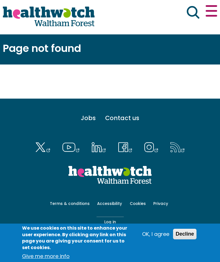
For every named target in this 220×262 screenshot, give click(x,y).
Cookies (138, 203)
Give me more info (46, 256)
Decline (185, 234)
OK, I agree (155, 234)
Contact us (122, 118)
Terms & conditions (70, 203)
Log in (110, 222)
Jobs (88, 118)
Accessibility (109, 203)
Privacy (160, 203)
